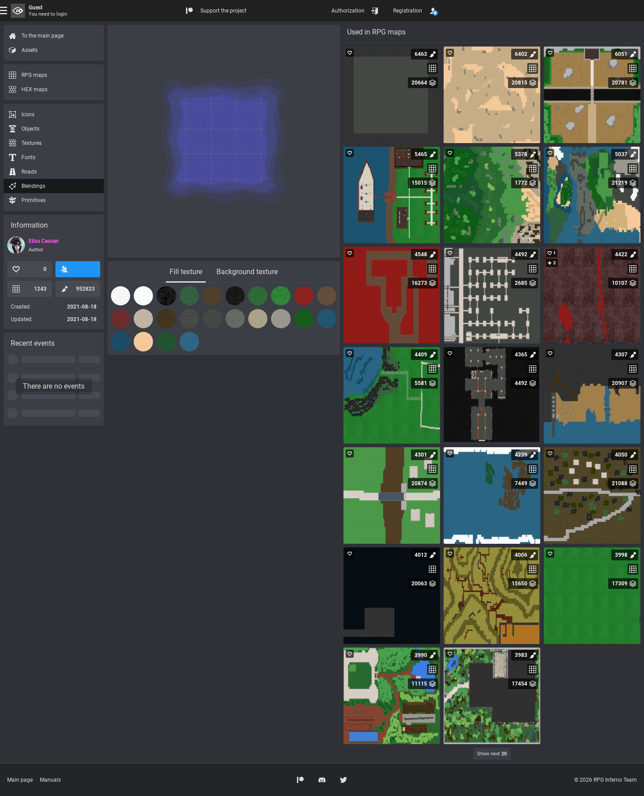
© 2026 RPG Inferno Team (605, 780)
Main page (20, 780)
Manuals (50, 780)
